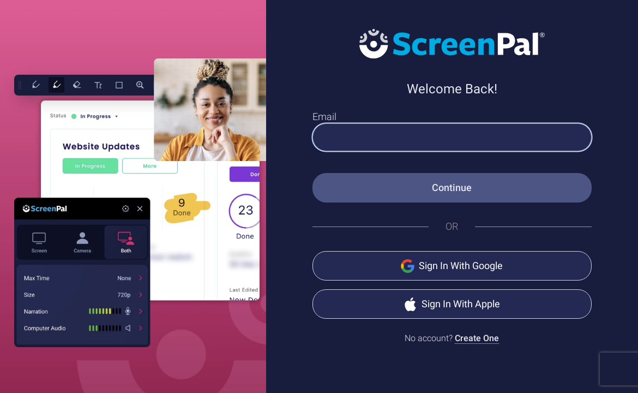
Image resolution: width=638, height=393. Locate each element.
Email (324, 116)
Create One (477, 338)
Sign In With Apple (452, 304)
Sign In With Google (452, 266)
